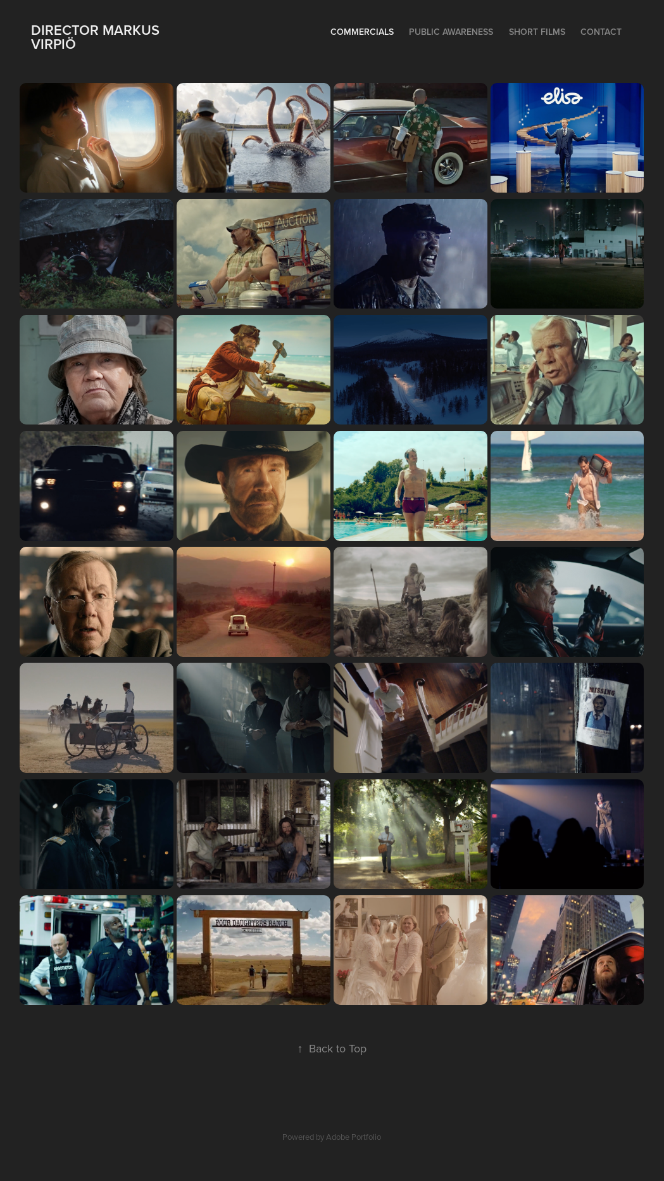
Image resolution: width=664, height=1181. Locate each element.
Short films (537, 31)
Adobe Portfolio (353, 1136)
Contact (601, 31)
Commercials (362, 31)
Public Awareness (451, 31)
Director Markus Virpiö (97, 37)
